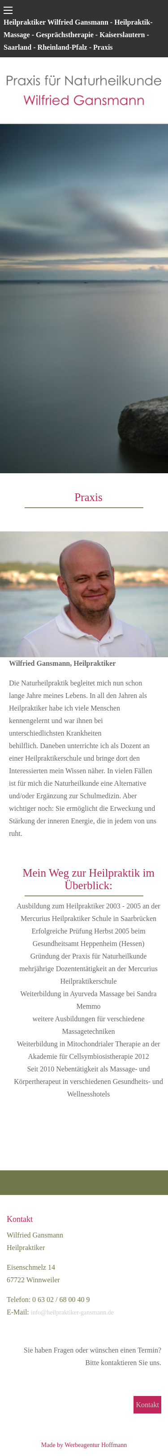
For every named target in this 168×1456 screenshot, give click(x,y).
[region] (84, 298)
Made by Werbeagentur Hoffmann (84, 1445)
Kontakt (147, 1405)
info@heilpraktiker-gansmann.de (72, 1312)
